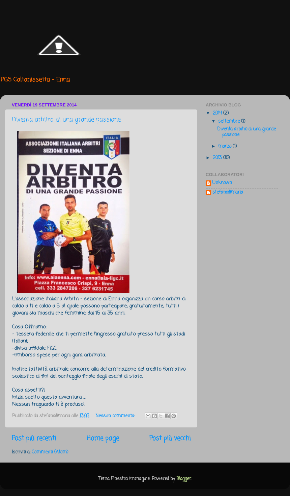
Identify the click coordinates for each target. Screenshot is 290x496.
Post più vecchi (170, 438)
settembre (229, 121)
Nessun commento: (115, 416)
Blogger (183, 478)
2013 (218, 158)
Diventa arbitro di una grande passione (66, 119)
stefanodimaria (227, 193)
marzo (225, 146)
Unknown (222, 183)
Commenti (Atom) (50, 452)
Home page (103, 438)
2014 (218, 113)
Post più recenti (34, 438)
